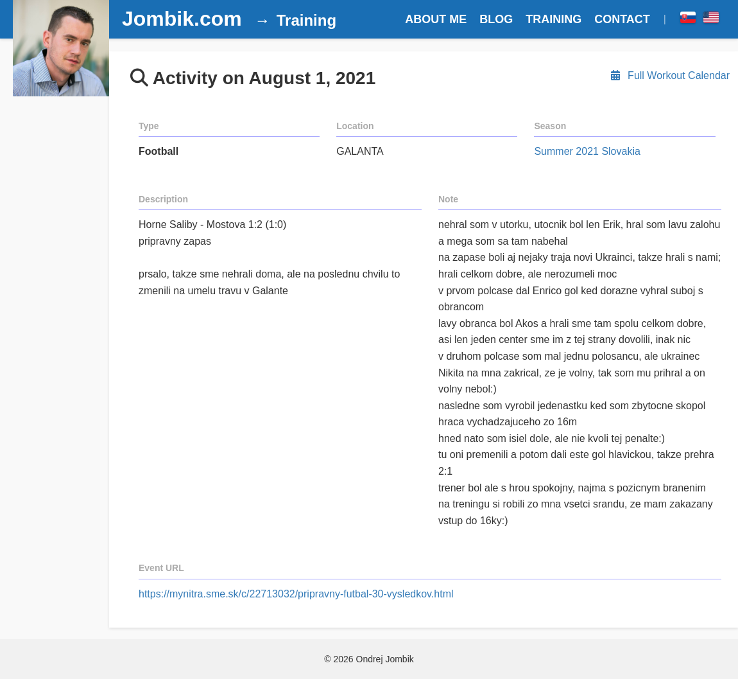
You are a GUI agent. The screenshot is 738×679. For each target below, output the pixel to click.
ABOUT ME (436, 19)
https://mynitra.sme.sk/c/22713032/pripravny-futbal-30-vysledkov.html (296, 593)
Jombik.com (182, 18)
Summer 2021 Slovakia (587, 151)
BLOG (496, 19)
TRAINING (553, 19)
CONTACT (622, 19)
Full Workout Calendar (669, 75)
